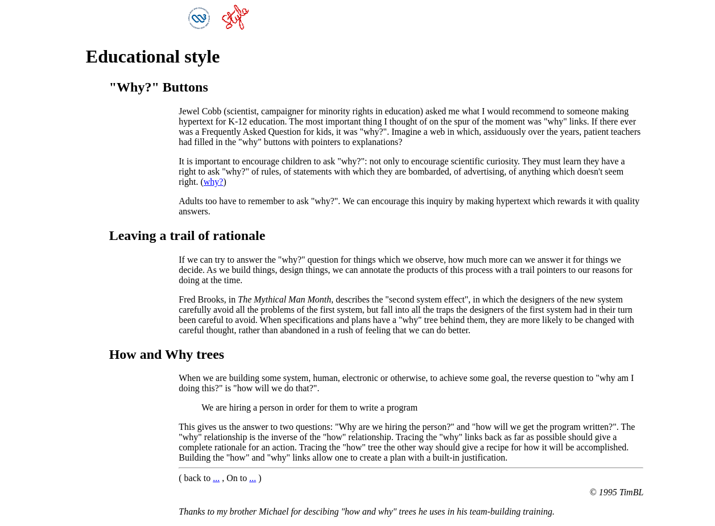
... (216, 478)
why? (214, 182)
